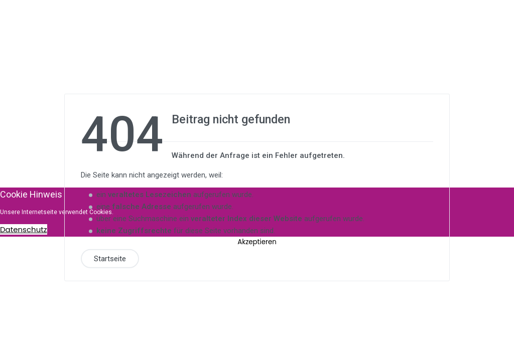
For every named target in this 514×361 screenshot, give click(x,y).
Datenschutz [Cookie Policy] (23, 229)
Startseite (110, 258)
